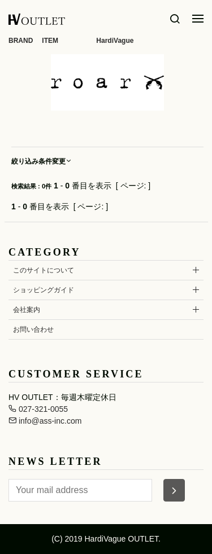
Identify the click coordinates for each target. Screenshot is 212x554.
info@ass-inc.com (44, 420)
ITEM (50, 41)
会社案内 (26, 310)
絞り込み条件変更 (41, 161)
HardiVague (114, 41)
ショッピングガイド (43, 290)
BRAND (20, 41)
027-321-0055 (38, 409)
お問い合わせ (33, 329)
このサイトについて (43, 270)
